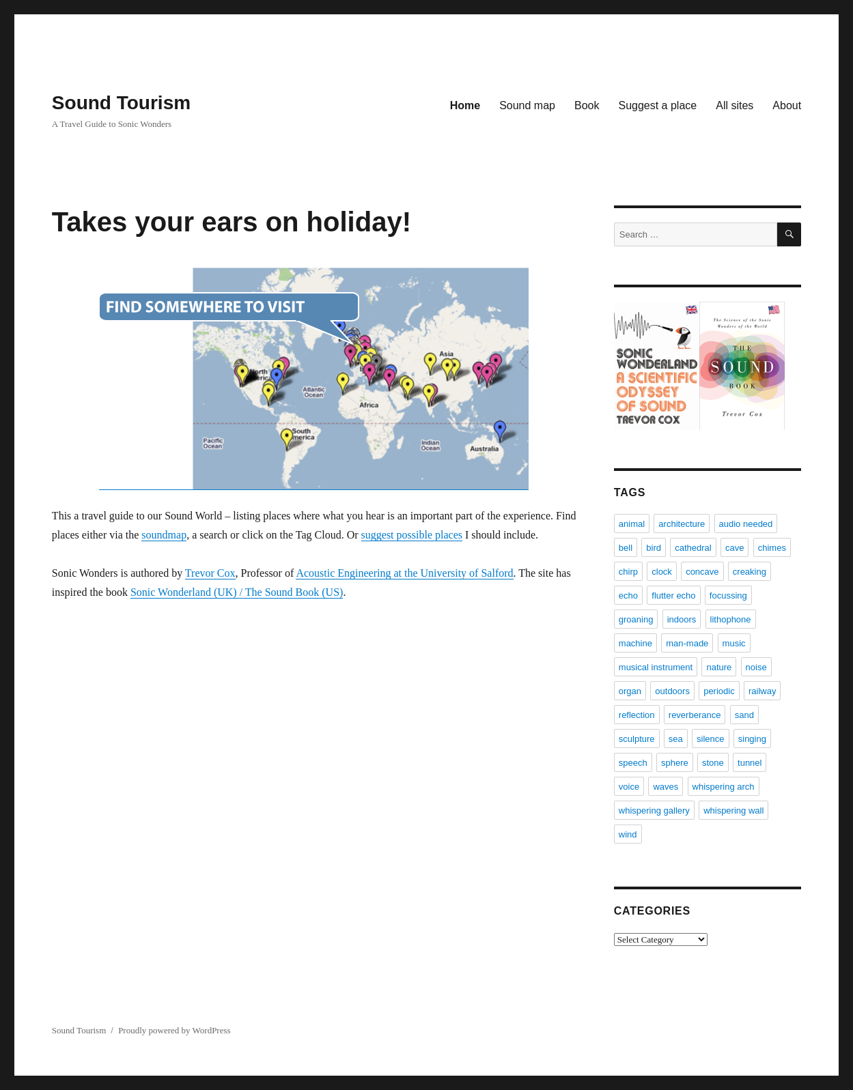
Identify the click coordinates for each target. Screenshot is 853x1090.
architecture (681, 524)
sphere (674, 763)
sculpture (637, 739)
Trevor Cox (210, 573)
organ (630, 691)
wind (628, 834)
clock (662, 571)
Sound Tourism (121, 102)
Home (465, 105)
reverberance (695, 715)
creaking (749, 571)
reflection (637, 715)
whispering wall (733, 810)
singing (752, 739)
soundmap (163, 535)
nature (718, 667)
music (734, 643)
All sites (734, 105)
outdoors (672, 691)
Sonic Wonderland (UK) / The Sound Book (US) (236, 592)
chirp (628, 571)
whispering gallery (654, 810)
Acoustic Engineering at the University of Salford (404, 573)
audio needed (746, 524)
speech (633, 763)
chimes (772, 548)
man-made (687, 643)
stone (713, 763)
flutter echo (673, 595)
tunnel (749, 763)
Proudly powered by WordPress (174, 1030)
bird (653, 548)
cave (734, 548)
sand (744, 715)
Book (586, 105)
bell (625, 548)
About (786, 105)
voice (629, 786)
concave (702, 571)
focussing (728, 595)
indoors (682, 619)
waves (665, 786)
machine (635, 643)
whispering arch (724, 786)
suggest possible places (411, 535)
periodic (719, 691)
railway (762, 691)
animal (632, 524)
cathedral (693, 548)
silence (710, 739)
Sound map (527, 105)
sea (676, 739)
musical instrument (656, 667)
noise (756, 667)
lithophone (730, 619)
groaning (636, 619)
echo (628, 595)
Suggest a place (657, 105)
